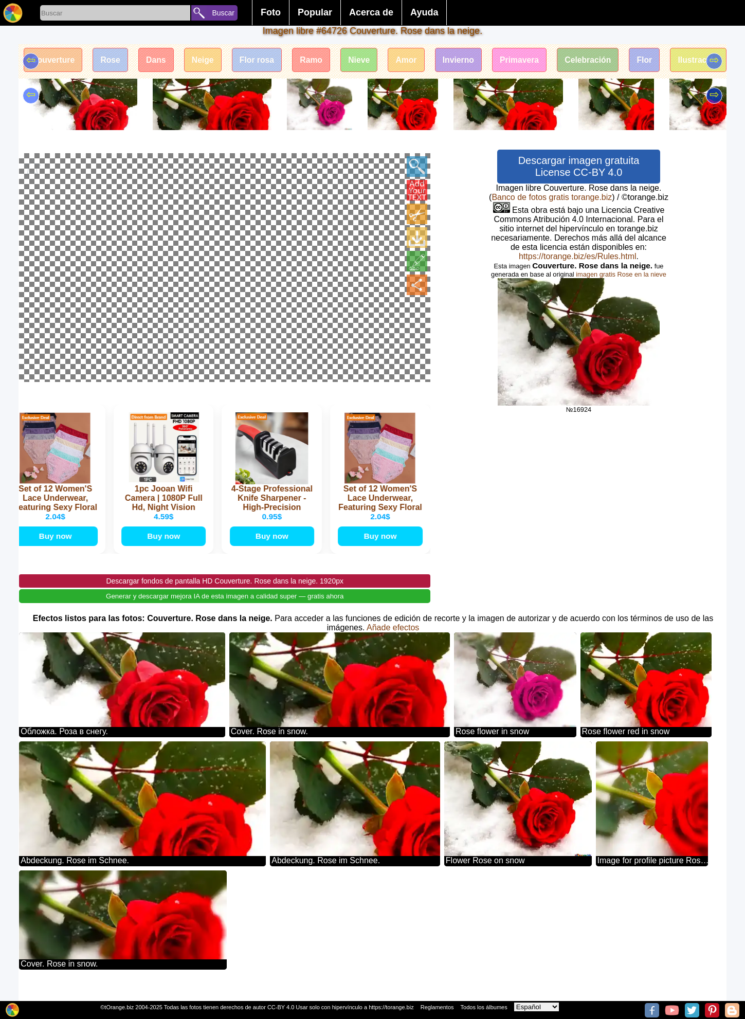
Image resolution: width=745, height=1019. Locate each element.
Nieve (368, 60)
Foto (271, 12)
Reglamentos (437, 1007)
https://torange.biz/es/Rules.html (578, 256)
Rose (113, 60)
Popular (315, 12)
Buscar (223, 13)
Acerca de (371, 12)
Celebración (602, 60)
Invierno (470, 60)
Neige (207, 60)
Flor (660, 60)
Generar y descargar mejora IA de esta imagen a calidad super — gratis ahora (224, 606)
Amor (416, 60)
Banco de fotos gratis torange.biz (552, 197)
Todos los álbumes (484, 1007)
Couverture (54, 60)
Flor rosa (262, 60)
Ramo (318, 60)
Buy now (56, 545)
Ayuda (424, 12)
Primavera (532, 60)
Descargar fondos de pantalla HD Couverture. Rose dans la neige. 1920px (224, 591)
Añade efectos (393, 637)
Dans (160, 60)
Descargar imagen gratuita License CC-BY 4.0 (579, 166)
